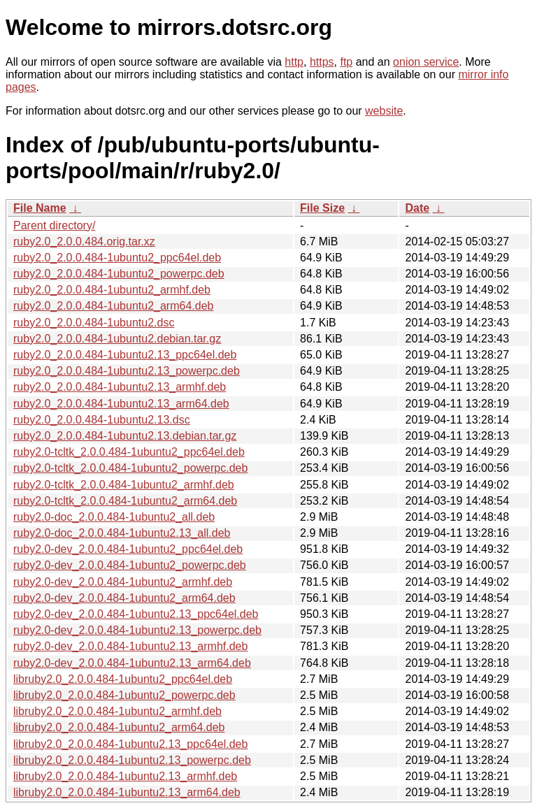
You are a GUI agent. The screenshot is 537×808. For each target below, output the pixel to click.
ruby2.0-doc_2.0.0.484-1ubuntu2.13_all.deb (121, 533)
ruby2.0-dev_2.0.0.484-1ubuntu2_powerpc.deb (129, 565)
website (384, 111)
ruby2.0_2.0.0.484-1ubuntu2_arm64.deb (113, 306)
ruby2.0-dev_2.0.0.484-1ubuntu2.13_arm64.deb (132, 663)
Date (417, 208)
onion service (426, 62)
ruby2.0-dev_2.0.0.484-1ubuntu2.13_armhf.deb (130, 646)
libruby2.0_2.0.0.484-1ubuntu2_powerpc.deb (124, 695)
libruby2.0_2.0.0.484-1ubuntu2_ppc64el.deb (122, 679)
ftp (346, 62)
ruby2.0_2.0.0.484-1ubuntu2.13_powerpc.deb (126, 371)
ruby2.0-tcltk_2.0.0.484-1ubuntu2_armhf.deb (123, 485)
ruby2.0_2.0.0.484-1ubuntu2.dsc (93, 323)
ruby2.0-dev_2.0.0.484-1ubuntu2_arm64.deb (124, 598)
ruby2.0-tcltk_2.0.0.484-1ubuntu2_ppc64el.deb (129, 452)
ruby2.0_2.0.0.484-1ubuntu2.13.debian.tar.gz (124, 436)
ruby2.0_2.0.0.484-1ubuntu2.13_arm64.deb (121, 404)
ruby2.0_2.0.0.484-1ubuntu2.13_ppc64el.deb (124, 355)
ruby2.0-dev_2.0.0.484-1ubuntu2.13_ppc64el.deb (136, 614)
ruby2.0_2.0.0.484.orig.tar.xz (84, 241)
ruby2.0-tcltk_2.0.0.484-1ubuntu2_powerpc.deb (130, 468)
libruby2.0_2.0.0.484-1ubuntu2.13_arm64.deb (127, 792)
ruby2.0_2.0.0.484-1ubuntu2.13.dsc (101, 420)
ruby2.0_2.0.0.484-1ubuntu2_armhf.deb (111, 290)
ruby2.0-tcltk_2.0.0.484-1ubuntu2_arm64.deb (125, 501)
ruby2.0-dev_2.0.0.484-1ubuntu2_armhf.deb (122, 582)
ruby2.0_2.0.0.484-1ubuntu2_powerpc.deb (118, 274)
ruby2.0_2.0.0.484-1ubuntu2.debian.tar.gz (117, 339)
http (294, 62)
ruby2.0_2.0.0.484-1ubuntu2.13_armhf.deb (119, 387)
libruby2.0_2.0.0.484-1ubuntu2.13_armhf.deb (125, 776)
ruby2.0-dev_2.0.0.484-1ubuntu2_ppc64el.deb (128, 549)
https (322, 62)
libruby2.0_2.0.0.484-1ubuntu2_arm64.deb (118, 727)
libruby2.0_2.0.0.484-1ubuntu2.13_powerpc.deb (132, 760)
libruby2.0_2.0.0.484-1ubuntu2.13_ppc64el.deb (130, 744)
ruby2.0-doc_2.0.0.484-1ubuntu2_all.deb (114, 517)
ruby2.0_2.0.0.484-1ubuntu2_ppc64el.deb (117, 258)
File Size (322, 208)
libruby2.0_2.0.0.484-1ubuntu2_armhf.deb (117, 711)
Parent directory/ (54, 225)
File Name (39, 208)
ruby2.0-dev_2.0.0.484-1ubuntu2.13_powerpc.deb (137, 630)
